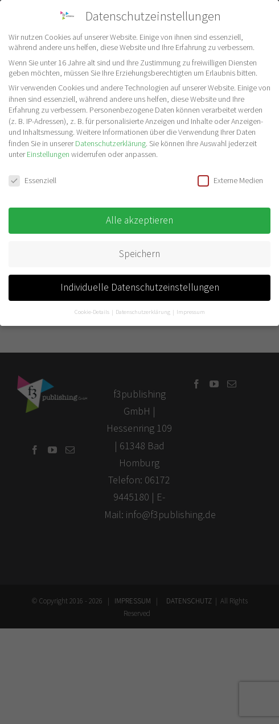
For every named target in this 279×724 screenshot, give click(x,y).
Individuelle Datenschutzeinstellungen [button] (139, 287)
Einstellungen (48, 154)
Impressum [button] (191, 312)
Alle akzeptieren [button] (139, 220)
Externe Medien (230, 180)
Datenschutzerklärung (110, 143)
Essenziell (32, 180)
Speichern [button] (139, 253)
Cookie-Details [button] (92, 312)
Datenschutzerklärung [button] (143, 312)
